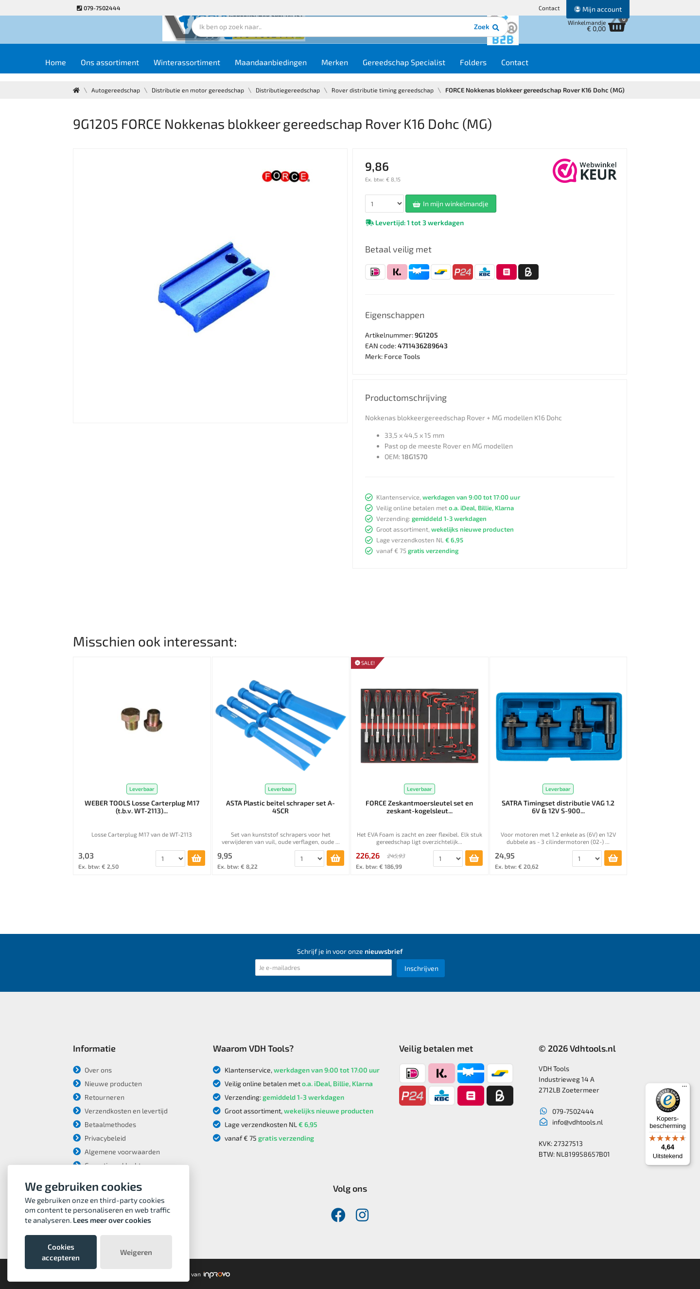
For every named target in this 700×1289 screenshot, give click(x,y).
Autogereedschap (117, 90)
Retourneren (98, 1097)
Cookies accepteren (61, 1252)
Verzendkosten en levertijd (120, 1111)
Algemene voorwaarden (116, 1151)
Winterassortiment (222, 68)
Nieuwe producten (107, 1083)
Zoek (416, 36)
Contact (549, 7)
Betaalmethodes (104, 1124)
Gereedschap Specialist (439, 68)
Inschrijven (421, 968)
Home (90, 68)
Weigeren (136, 1252)
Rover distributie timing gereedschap (391, 90)
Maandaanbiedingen (306, 68)
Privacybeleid (99, 1138)
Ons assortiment (145, 68)
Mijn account (598, 9)
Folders (508, 68)
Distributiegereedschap (294, 90)
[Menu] (684, 1088)
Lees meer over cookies (112, 1220)
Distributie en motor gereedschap (201, 90)
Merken (369, 68)
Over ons (92, 1070)
